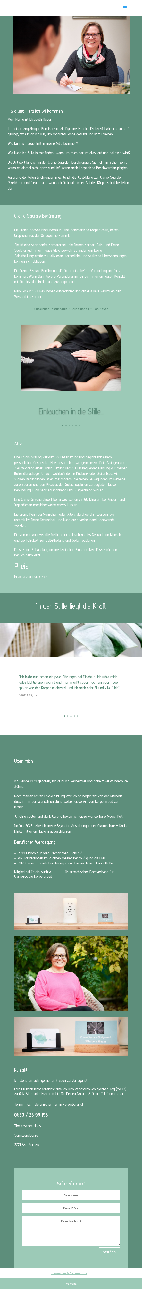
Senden (109, 1251)
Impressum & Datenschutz (69, 1273)
